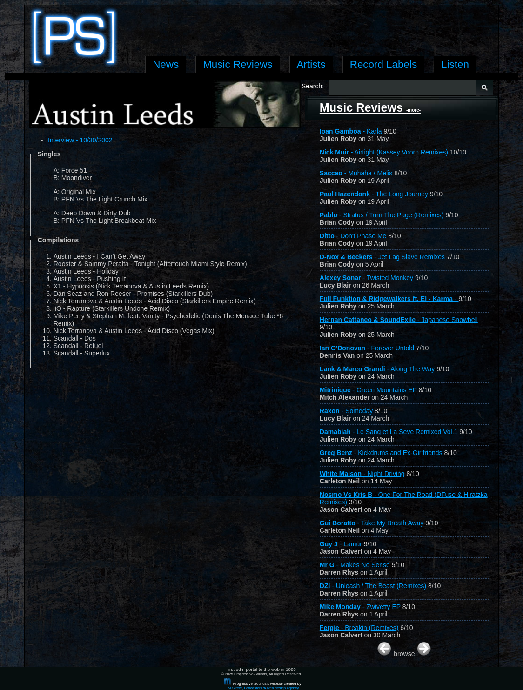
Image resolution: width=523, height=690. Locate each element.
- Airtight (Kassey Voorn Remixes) (384, 152)
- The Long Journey (374, 194)
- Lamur (341, 544)
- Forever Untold (367, 348)
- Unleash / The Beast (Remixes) (373, 586)
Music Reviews (370, 107)
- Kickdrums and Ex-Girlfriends (381, 452)
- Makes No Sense (355, 565)
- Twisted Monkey (366, 277)
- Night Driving (362, 473)
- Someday (346, 411)
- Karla (351, 131)
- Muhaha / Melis (356, 173)
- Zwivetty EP (360, 606)
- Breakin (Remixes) (359, 627)
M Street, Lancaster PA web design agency (263, 688)
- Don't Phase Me (353, 236)
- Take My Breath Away (372, 523)
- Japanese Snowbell (399, 319)
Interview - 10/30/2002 (80, 140)
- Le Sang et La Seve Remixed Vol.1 (389, 431)
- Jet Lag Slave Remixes (382, 257)
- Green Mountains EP (368, 390)
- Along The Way (377, 369)
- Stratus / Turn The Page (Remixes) (382, 215)
